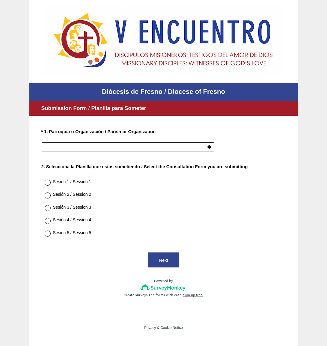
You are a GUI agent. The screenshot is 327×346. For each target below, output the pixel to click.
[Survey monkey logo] (163, 287)
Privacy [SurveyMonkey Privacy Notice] (150, 328)
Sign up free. (193, 295)
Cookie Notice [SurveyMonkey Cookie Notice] (171, 328)
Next (163, 260)
